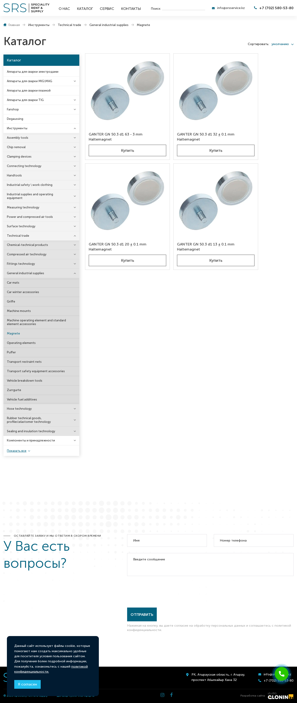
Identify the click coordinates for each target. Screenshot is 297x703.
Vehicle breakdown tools (24, 380)
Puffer (11, 352)
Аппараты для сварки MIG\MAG (29, 81)
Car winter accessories (23, 292)
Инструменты (17, 128)
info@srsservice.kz (231, 8)
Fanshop (13, 109)
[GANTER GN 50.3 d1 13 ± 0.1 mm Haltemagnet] (119, 176)
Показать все (16, 450)
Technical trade (18, 235)
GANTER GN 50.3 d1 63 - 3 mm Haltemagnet (117, 119)
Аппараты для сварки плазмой (29, 90)
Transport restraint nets (24, 361)
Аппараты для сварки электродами (32, 71)
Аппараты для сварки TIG (25, 100)
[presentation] (162, 591)
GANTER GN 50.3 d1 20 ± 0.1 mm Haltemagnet (260, 119)
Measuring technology (23, 207)
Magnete (13, 333)
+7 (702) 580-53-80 (276, 8)
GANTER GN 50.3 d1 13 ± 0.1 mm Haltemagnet (119, 215)
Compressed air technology (26, 254)
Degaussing (15, 119)
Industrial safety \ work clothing (29, 185)
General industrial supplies (25, 273)
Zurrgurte (14, 390)
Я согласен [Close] (27, 684)
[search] (183, 8)
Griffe (11, 301)
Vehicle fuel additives (22, 399)
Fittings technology (21, 263)
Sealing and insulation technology (31, 431)
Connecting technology (24, 166)
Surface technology (21, 226)
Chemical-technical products (27, 245)
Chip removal (16, 147)
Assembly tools (17, 137)
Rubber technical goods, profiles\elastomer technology (29, 420)
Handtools (14, 175)
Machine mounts (19, 311)
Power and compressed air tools (30, 217)
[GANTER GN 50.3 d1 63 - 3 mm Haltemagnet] (119, 80)
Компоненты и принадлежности (31, 440)
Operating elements (21, 343)
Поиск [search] (155, 8)
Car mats (13, 282)
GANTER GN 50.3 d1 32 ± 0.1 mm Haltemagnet (190, 119)
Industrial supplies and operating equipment (30, 196)
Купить (119, 134)
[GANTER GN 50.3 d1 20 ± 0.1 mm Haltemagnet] (260, 80)
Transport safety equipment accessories (36, 371)
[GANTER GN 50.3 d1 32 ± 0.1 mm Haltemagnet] (190, 80)
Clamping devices (19, 156)
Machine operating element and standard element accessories (36, 322)
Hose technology (19, 408)
